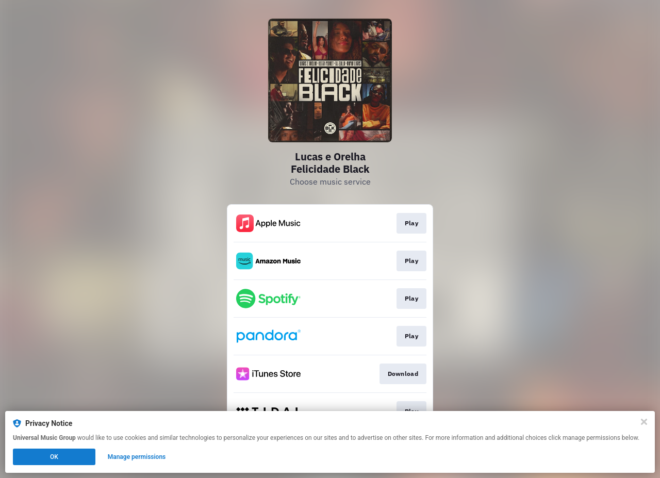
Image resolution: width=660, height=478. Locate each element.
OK (54, 456)
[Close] (644, 422)
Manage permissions (137, 456)
